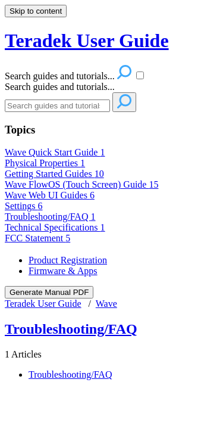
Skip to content (36, 11)
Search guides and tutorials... (60, 87)
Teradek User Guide (43, 304)
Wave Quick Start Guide (55, 152)
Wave (106, 304)
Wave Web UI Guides (50, 195)
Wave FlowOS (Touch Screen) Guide (81, 184)
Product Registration (68, 260)
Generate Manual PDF (49, 292)
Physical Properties (45, 163)
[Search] (57, 106)
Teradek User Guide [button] (87, 40)
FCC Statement (37, 238)
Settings (24, 206)
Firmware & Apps (63, 271)
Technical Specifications (55, 227)
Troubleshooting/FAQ (50, 217)
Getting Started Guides (54, 174)
